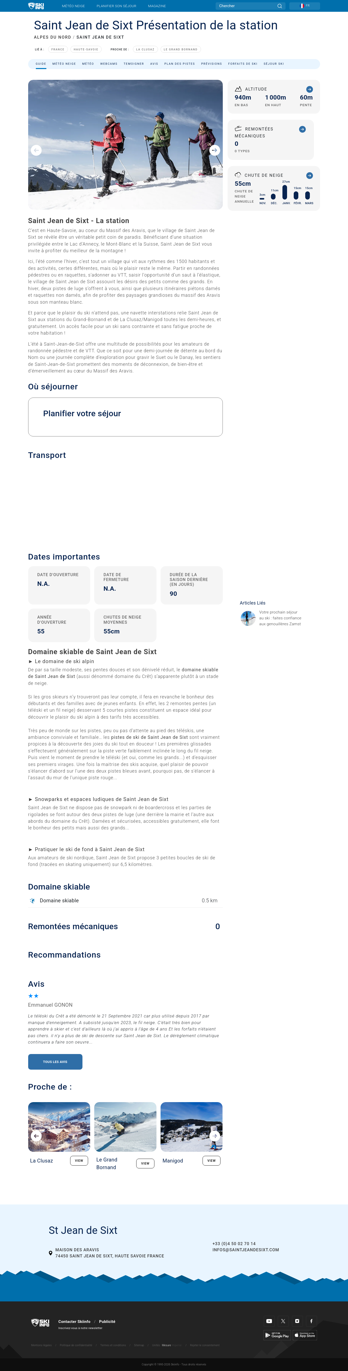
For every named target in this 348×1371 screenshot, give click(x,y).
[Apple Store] (305, 1335)
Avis (154, 63)
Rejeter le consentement (205, 1345)
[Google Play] (277, 1335)
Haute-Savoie (86, 49)
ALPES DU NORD (52, 37)
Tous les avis (55, 1062)
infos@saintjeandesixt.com (246, 1249)
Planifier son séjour (116, 6)
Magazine (157, 6)
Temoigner (134, 63)
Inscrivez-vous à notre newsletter (80, 1328)
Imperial (177, 1345)
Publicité (107, 1321)
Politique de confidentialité (76, 1345)
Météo (88, 63)
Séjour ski (274, 63)
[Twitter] (283, 1321)
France (58, 49)
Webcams (109, 63)
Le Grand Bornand (181, 49)
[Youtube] (269, 1321)
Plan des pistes (179, 63)
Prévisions (211, 63)
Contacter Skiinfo (74, 1321)
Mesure (166, 1345)
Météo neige (73, 6)
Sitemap (139, 1345)
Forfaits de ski (242, 63)
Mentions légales (41, 1345)
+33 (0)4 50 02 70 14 (234, 1243)
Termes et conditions (113, 1345)
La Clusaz (145, 49)
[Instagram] (297, 1321)
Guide (41, 63)
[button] (125, 502)
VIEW (79, 1160)
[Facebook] (311, 1321)
